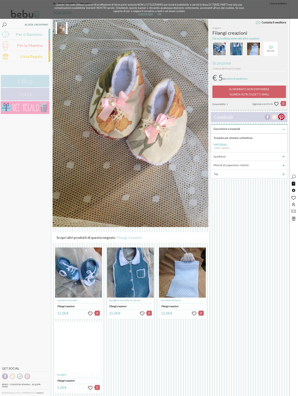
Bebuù (5, 384)
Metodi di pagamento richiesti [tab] (249, 165)
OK (159, 14)
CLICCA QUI (145, 14)
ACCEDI (29, 24)
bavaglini (61, 374)
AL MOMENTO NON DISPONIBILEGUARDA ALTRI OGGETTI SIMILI (249, 92)
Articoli (270, 47)
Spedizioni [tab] (249, 156)
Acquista (36, 384)
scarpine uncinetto (67, 300)
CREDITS (40, 393)
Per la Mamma (30, 45)
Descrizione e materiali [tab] (249, 128)
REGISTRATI (41, 24)
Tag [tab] (249, 174)
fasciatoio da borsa (171, 300)
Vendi (5, 387)
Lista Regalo (31, 56)
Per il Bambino (29, 34)
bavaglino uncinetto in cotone (124, 300)
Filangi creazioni (129, 237)
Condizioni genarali (20, 384)
